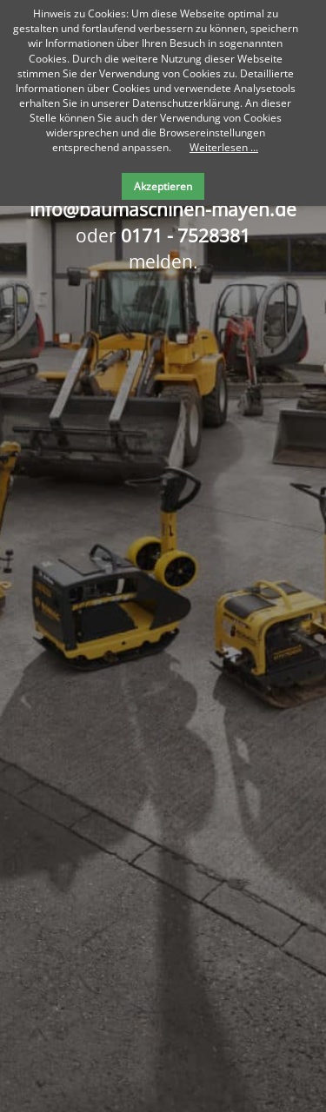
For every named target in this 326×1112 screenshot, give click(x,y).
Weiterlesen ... (224, 147)
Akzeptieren (163, 186)
